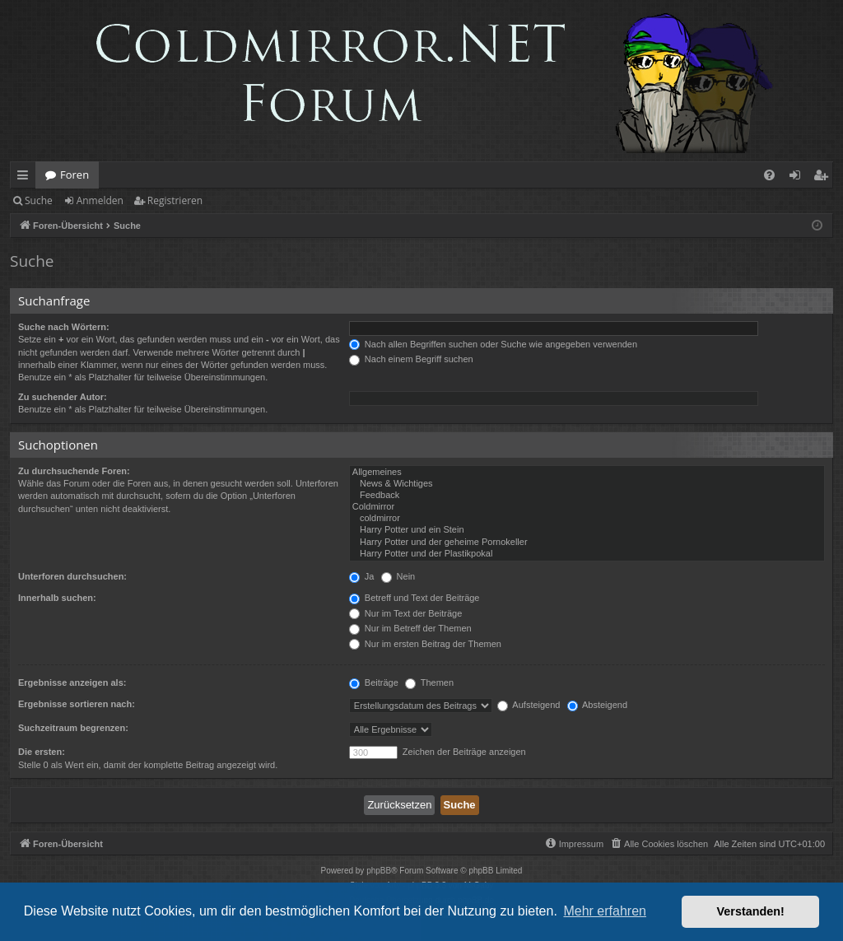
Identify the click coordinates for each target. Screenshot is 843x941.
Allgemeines (587, 472)
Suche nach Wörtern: (63, 327)
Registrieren (175, 200)
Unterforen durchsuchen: (72, 576)
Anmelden (100, 200)
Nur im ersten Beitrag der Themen (425, 644)
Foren (74, 174)
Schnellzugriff (25, 178)
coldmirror (587, 518)
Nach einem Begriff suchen (411, 359)
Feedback (587, 495)
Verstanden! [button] (751, 911)
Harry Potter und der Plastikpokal (587, 554)
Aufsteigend (529, 705)
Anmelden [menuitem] (799, 178)
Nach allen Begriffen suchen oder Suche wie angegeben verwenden (493, 344)
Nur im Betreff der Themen (410, 628)
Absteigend (597, 705)
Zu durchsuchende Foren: (74, 471)
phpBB (378, 870)
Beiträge (373, 682)
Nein (398, 576)
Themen (429, 682)
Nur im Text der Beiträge (405, 613)
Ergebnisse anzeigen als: (72, 682)
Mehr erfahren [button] (604, 911)
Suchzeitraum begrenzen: (73, 728)
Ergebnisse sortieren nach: (76, 704)
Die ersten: (41, 752)
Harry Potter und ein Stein (587, 530)
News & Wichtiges (587, 484)
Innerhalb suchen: (57, 598)
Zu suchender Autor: (62, 397)
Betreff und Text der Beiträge (414, 598)
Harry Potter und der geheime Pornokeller (587, 542)
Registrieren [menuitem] (824, 178)
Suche (39, 200)
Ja (362, 576)
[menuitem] (769, 175)
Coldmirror (587, 507)
